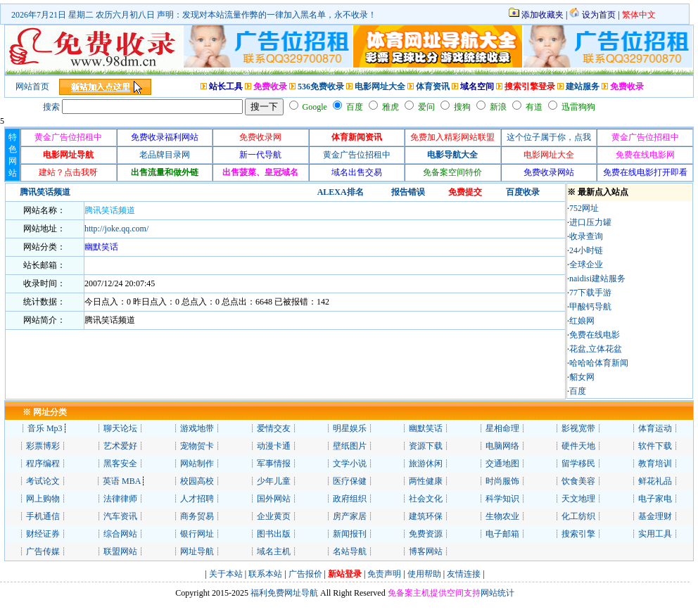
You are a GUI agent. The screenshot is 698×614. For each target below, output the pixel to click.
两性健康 (426, 481)
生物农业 (502, 516)
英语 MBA (122, 481)
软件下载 (655, 446)
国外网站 (274, 499)
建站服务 (582, 86)
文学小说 (350, 463)
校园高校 (197, 481)
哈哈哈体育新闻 (598, 363)
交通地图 (502, 463)
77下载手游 (590, 293)
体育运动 (655, 428)
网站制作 (197, 463)
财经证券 (43, 534)
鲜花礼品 (655, 481)
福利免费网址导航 (283, 593)
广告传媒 (43, 551)
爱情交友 (274, 428)
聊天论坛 (120, 428)
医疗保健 (350, 481)
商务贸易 (197, 516)
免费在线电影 (594, 335)
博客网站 (426, 551)
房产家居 (350, 516)
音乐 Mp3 (45, 428)
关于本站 (226, 574)
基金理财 (655, 516)
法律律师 (120, 499)
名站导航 (350, 551)
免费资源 (426, 534)
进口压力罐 (590, 222)
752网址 (584, 208)
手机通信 (43, 516)
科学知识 (502, 499)
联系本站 (265, 574)
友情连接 (464, 574)
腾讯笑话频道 (109, 210)
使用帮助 (424, 574)
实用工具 (655, 534)
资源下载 (426, 446)
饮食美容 (578, 481)
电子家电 (655, 499)
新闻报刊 (350, 534)
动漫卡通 (274, 446)
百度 (577, 391)
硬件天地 (578, 446)
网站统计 (497, 593)
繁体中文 (639, 15)
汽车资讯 (120, 516)
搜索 (51, 107)
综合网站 (120, 534)
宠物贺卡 (197, 446)
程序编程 (43, 463)
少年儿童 (274, 481)
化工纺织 (578, 516)
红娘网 (582, 321)
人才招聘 (197, 499)
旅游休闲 (426, 463)
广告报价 (304, 574)
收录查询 (586, 236)
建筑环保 (426, 516)
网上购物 (43, 499)
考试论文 (43, 481)
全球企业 (586, 264)
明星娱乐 (350, 428)
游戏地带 (197, 428)
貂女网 (582, 377)
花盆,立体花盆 (595, 349)
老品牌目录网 (164, 155)
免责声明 (384, 574)
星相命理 (502, 428)
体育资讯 (433, 86)
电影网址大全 (380, 86)
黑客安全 (120, 463)
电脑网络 (502, 446)
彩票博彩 (43, 446)
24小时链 (586, 250)
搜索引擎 (578, 534)
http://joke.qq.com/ (116, 229)
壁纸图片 (350, 446)
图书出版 (274, 534)
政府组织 (350, 499)
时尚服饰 (502, 481)
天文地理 (578, 499)
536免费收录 (321, 86)
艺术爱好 (120, 446)
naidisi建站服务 (597, 278)
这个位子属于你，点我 (549, 137)
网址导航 (197, 551)
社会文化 (426, 499)
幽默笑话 (426, 428)
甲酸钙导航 (590, 307)
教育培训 (655, 463)
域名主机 (274, 551)
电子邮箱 (502, 534)
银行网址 (197, 534)
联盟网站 (120, 551)
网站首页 (32, 86)
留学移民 (578, 463)
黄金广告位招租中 (357, 155)
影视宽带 (578, 428)
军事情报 (274, 463)
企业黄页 (274, 516)
